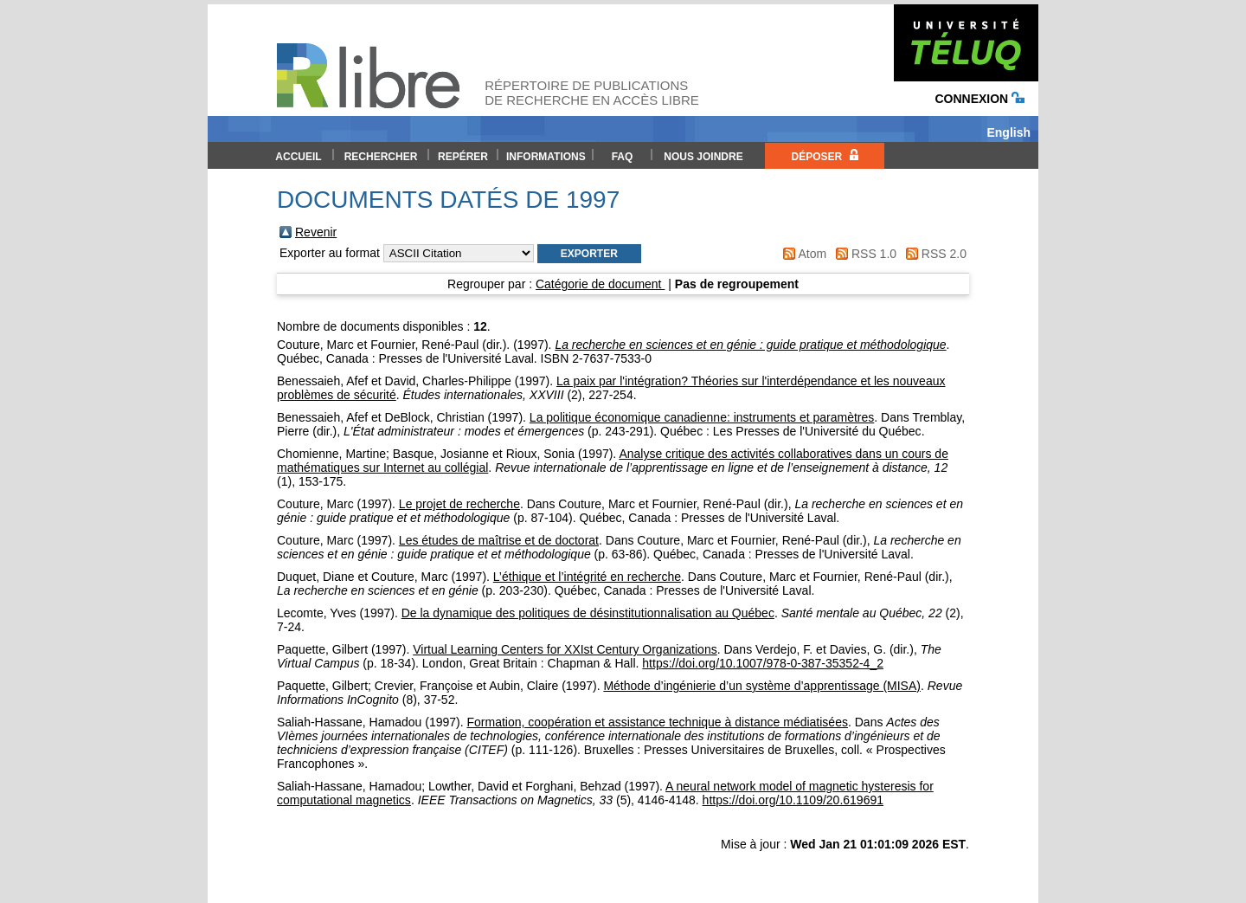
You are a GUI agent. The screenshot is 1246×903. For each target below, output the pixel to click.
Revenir (316, 232)
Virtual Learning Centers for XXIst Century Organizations (564, 649)
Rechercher (381, 157)
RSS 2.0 (944, 254)
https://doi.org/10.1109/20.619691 (793, 800)
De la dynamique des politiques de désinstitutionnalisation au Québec (587, 613)
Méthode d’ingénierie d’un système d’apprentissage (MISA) (762, 686)
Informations (546, 157)
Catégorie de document (600, 284)
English (1008, 132)
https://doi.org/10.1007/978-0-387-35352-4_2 (762, 663)
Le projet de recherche (459, 504)
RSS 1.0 (873, 254)
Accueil (298, 157)
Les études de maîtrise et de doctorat (499, 540)
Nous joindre (703, 157)
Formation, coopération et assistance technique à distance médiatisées (656, 722)
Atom (812, 254)
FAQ (622, 157)
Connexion (979, 99)
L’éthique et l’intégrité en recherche (587, 577)
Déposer (824, 156)
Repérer (463, 157)
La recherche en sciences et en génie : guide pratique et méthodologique (750, 345)
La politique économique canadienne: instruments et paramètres (702, 417)
